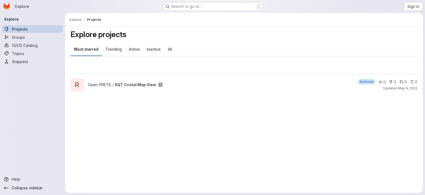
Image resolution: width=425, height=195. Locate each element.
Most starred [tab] (86, 49)
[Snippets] (32, 61)
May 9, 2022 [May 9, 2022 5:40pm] (407, 88)
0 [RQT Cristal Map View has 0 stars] (382, 82)
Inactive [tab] (154, 49)
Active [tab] (134, 49)
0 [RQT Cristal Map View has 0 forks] (392, 82)
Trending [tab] (113, 49)
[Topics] (32, 53)
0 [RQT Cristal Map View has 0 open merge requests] (403, 82)
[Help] (32, 179)
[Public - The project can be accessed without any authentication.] (160, 85)
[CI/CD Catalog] (32, 45)
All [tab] (170, 49)
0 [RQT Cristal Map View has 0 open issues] (413, 82)
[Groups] (32, 37)
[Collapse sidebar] (32, 188)
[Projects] (32, 29)
